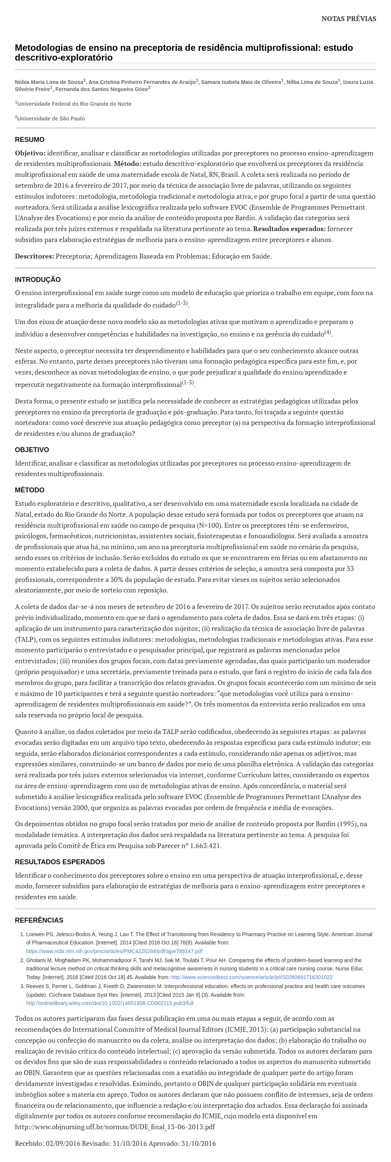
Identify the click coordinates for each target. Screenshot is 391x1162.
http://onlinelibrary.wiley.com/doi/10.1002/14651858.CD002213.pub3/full (110, 1003)
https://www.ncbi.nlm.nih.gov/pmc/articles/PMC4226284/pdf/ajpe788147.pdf (114, 951)
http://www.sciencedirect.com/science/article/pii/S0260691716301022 (252, 977)
